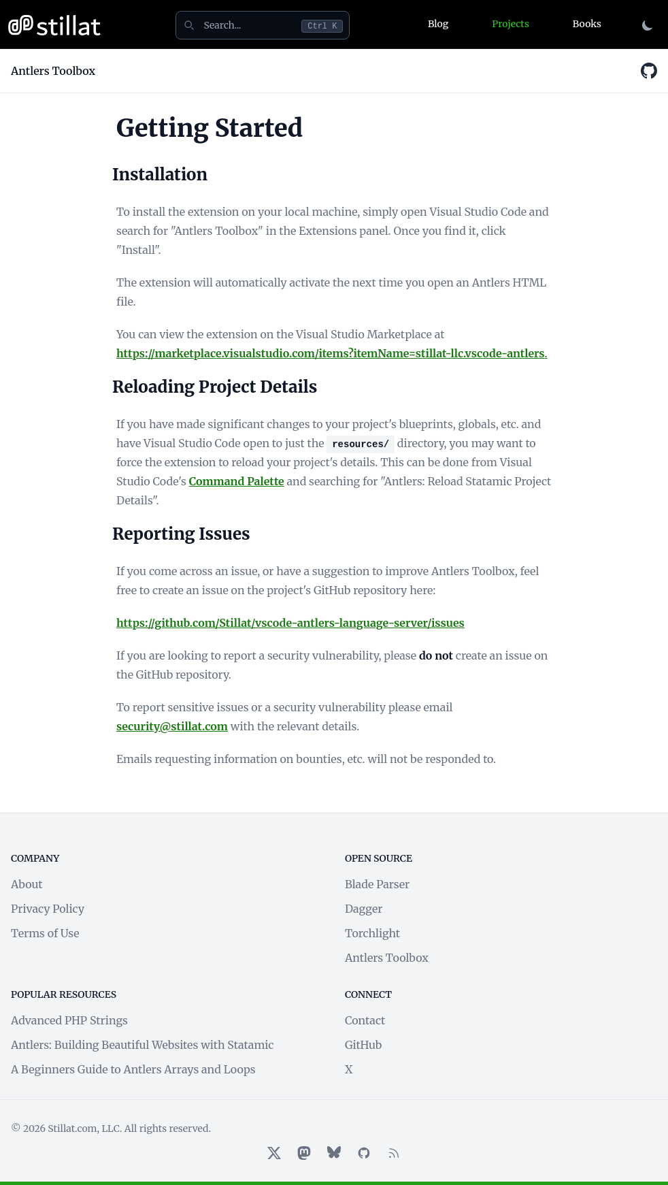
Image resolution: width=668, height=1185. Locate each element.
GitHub (363, 1045)
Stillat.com (72, 1128)
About (27, 884)
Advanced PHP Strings (69, 1020)
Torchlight (372, 933)
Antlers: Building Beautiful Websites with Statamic (142, 1045)
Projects (510, 24)
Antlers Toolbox (387, 957)
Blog (438, 24)
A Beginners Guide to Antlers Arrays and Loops (133, 1069)
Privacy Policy (47, 908)
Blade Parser (377, 884)
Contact (365, 1020)
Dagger (363, 908)
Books (587, 24)
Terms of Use (45, 933)
